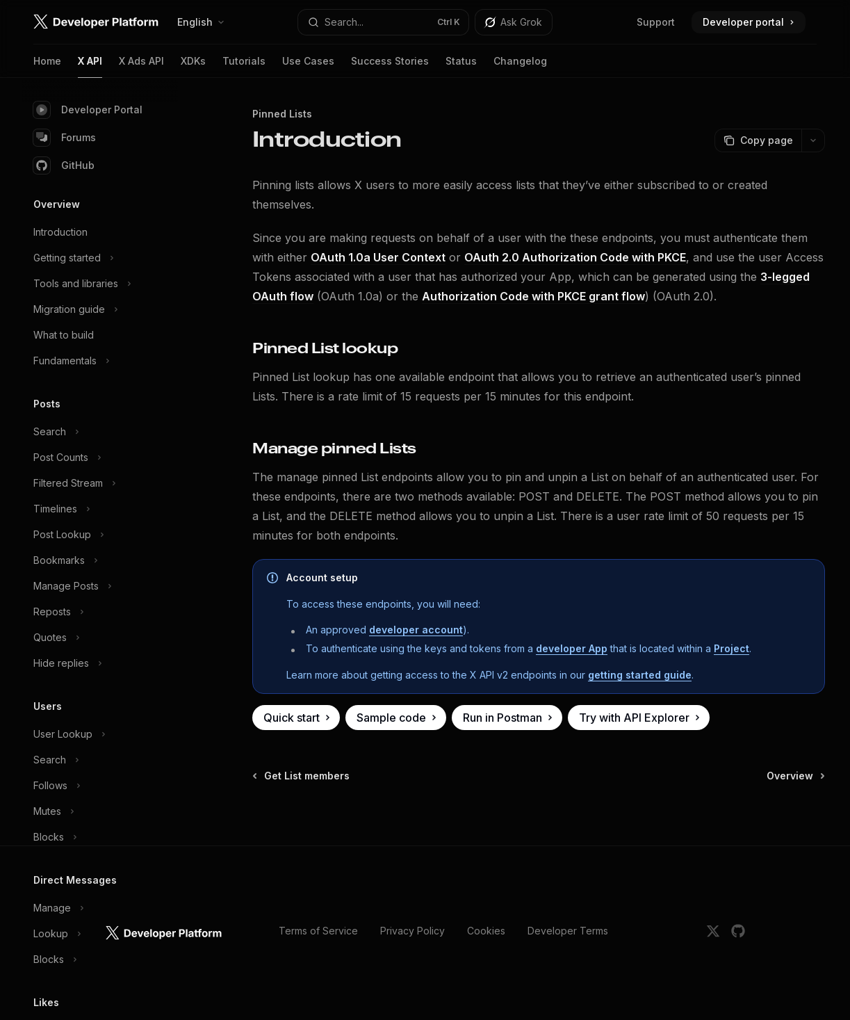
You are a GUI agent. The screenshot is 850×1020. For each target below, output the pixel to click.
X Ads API (141, 66)
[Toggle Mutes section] (100, 811)
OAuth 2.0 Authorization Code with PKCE (575, 257)
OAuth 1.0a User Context (378, 257)
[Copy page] (757, 140)
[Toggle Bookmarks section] (100, 560)
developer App (571, 648)
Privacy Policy (412, 931)
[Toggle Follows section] (100, 785)
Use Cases (308, 66)
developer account (416, 630)
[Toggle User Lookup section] (100, 734)
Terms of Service (318, 931)
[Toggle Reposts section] (100, 611)
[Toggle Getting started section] (100, 257)
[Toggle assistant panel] (513, 22)
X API (90, 66)
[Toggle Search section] (100, 431)
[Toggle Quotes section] (100, 637)
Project (731, 648)
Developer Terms (568, 931)
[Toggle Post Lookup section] (100, 534)
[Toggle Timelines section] (100, 508)
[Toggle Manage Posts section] (100, 586)
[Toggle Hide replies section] (100, 663)
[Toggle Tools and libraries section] (100, 283)
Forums (64, 137)
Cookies (486, 931)
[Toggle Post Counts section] (100, 457)
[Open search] (383, 22)
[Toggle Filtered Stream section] (100, 483)
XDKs (193, 66)
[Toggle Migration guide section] (100, 309)
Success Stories (390, 66)
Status (461, 66)
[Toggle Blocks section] (100, 837)
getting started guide (640, 675)
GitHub (64, 165)
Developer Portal (87, 110)
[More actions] (813, 140)
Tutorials (243, 66)
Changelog (520, 66)
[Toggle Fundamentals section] (100, 360)
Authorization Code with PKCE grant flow (533, 296)
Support (656, 22)
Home (47, 66)
